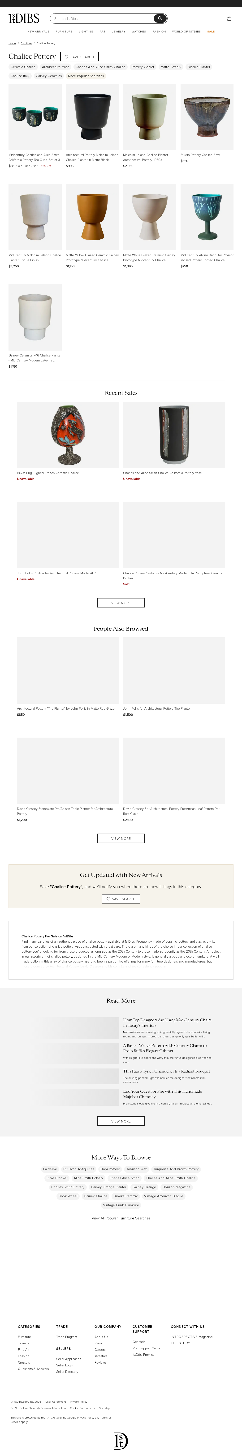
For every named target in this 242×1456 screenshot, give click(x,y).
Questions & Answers (33, 1368)
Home (12, 43)
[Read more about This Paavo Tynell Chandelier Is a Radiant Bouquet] (121, 1076)
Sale (211, 31)
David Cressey (90, 966)
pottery (183, 941)
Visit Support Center (147, 1348)
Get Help (139, 1341)
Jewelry (118, 31)
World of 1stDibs (186, 31)
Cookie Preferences (82, 1408)
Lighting (86, 31)
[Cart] (229, 18)
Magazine (192, 1336)
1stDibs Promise (144, 1354)
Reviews (100, 1362)
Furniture (64, 31)
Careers (100, 1349)
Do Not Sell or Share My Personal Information (38, 1408)
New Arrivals (38, 31)
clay (198, 941)
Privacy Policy (78, 1402)
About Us (101, 1336)
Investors (101, 1356)
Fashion (159, 31)
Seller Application (68, 1358)
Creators (24, 1362)
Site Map (104, 1408)
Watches (139, 31)
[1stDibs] (24, 18)
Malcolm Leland (119, 966)
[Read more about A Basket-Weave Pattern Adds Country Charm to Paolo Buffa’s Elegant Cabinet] (121, 1053)
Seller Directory (67, 1371)
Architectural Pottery (64, 966)
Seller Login (64, 1365)
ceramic (171, 941)
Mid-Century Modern (112, 956)
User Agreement (55, 1402)
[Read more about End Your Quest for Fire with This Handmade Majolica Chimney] (121, 1097)
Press (98, 1343)
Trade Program (66, 1336)
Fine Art (23, 1349)
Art (103, 31)
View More (121, 603)
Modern (137, 956)
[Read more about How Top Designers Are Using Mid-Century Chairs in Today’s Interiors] (121, 1028)
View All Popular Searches (121, 1218)
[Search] (104, 18)
